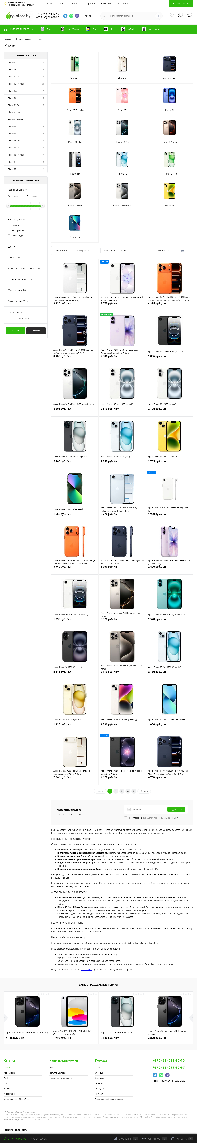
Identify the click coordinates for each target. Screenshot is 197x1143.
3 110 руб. (122, 675)
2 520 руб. (169, 622)
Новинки (53, 1067)
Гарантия (91, 3)
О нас (49, 3)
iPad (6, 1078)
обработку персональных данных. (160, 818)
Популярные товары (58, 1073)
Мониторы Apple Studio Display (18, 1099)
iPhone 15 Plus (14, 140)
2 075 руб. (122, 306)
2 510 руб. (122, 412)
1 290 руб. (62, 1037)
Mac (6, 1083)
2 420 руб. (169, 569)
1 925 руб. (74, 727)
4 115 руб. (15, 1037)
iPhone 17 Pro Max (16, 84)
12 (43, 70)
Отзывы (61, 3)
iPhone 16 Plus (14, 105)
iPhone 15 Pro (14, 148)
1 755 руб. (169, 464)
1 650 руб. (74, 517)
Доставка (75, 3)
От (9, 196)
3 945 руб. (74, 569)
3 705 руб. (122, 569)
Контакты (123, 3)
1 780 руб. (122, 727)
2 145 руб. (74, 675)
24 (43, 84)
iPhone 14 (12, 162)
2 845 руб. (74, 780)
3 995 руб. (74, 412)
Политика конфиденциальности (109, 1099)
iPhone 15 (12, 133)
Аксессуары (9, 1094)
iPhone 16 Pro (14, 112)
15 (43, 98)
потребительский (20, 318)
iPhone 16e (12, 126)
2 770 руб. (122, 517)
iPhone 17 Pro (14, 77)
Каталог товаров (19, 29)
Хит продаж (18, 230)
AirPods (7, 1088)
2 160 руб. (74, 464)
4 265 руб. (169, 780)
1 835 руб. (169, 359)
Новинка (16, 225)
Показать (15, 331)
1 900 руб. (169, 517)
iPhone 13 (12, 169)
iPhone (7, 1067)
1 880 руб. (122, 464)
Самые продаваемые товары (98, 984)
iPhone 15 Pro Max (16, 155)
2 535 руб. (122, 359)
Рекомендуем (18, 235)
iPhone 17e (12, 91)
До (27, 196)
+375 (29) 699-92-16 (47, 14)
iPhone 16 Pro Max (16, 119)
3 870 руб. (122, 622)
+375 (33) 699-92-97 (47, 17)
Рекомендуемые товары (60, 1078)
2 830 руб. (74, 306)
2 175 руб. (169, 412)
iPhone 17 (12, 62)
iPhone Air (12, 70)
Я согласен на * (153, 818)
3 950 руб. (74, 359)
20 (43, 62)
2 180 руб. (110, 1037)
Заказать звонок (181, 3)
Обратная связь (15, 1139)
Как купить (106, 3)
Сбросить (36, 331)
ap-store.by (86, 969)
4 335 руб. (169, 306)
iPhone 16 (12, 98)
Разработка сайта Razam (15, 1130)
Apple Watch (9, 1073)
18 (43, 77)
